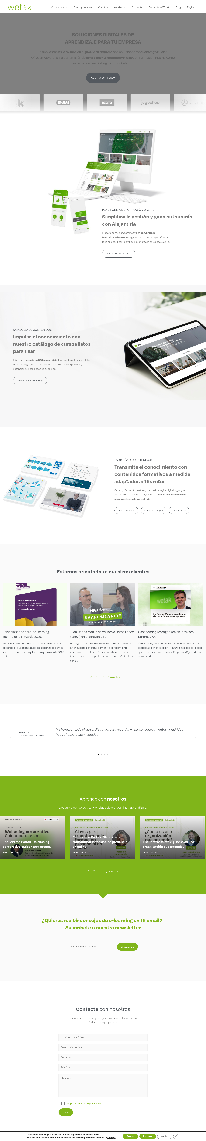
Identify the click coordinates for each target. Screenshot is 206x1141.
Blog (179, 7)
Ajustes (166, 1136)
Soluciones (65, 7)
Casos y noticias (89, 7)
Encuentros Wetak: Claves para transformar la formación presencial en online (100, 842)
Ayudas (122, 7)
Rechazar (147, 1136)
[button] (10, 737)
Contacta (140, 7)
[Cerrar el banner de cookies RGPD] (179, 1136)
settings (108, 1137)
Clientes (108, 7)
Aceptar (128, 1136)
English (192, 7)
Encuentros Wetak (161, 7)
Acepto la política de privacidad (83, 1103)
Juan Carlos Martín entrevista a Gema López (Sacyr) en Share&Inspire (98, 634)
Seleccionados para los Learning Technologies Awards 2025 (27, 634)
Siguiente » (114, 677)
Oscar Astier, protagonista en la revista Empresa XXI (166, 634)
